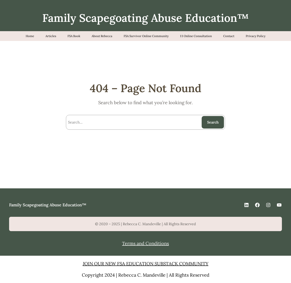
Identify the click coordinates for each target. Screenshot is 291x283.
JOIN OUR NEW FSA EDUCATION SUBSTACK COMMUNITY (145, 263)
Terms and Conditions (145, 243)
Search (213, 122)
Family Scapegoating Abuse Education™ (145, 18)
